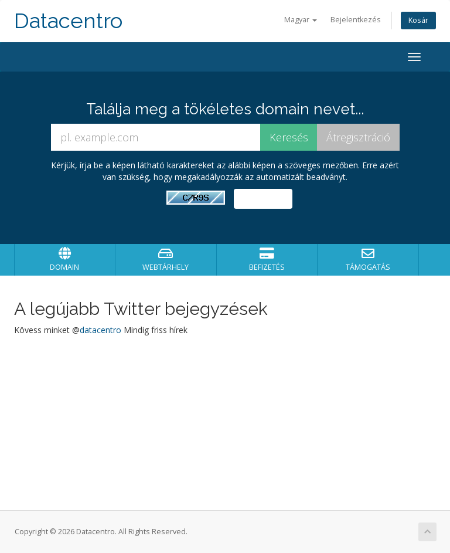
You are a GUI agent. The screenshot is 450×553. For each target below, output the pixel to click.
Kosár (418, 20)
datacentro (100, 329)
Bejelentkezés (355, 20)
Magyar (300, 20)
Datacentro (68, 20)
